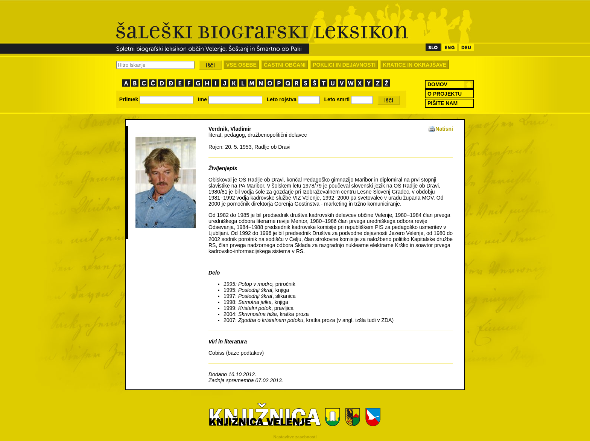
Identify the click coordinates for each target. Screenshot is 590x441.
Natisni (444, 129)
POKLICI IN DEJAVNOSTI (344, 65)
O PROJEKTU (444, 94)
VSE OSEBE (241, 65)
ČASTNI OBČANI (285, 65)
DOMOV (437, 84)
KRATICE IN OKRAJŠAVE (414, 65)
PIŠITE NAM (442, 103)
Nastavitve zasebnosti (295, 437)
